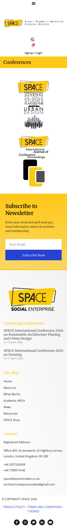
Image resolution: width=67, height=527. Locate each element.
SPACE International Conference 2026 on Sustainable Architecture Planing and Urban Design (33, 334)
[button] (33, 3)
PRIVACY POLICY (14, 507)
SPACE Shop (12, 420)
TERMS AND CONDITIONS (44, 507)
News (7, 407)
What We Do (12, 394)
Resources (11, 413)
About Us (10, 388)
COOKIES (33, 511)
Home (8, 381)
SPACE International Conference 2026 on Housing (33, 353)
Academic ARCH (14, 401)
